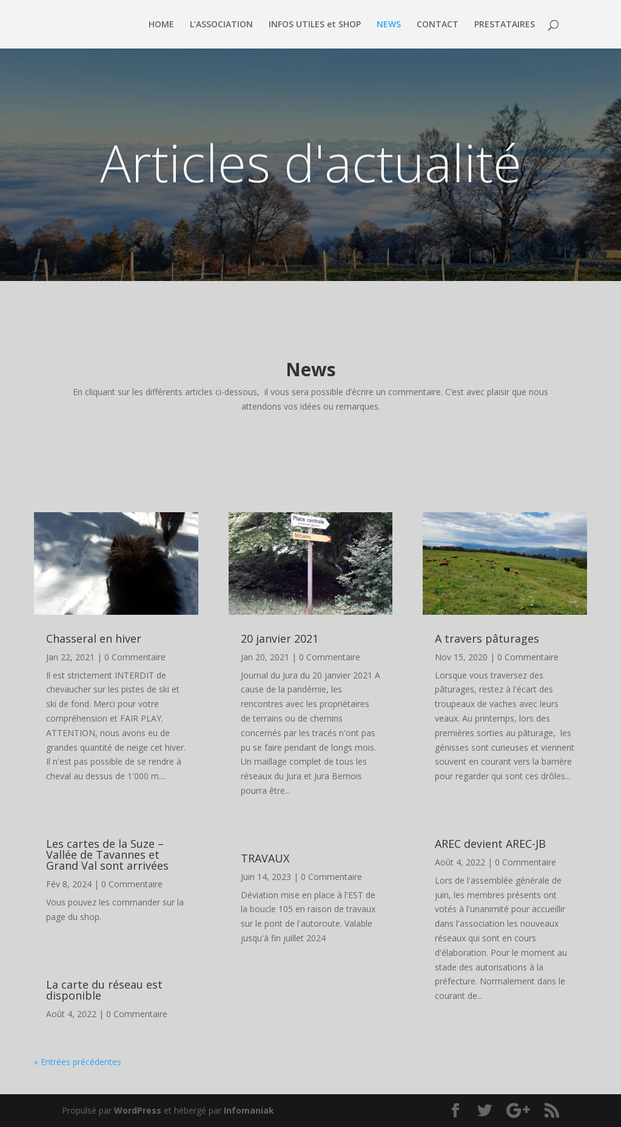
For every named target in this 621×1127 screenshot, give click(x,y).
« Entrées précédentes (77, 1062)
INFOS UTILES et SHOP (315, 25)
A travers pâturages (487, 638)
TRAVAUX (265, 858)
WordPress (137, 1110)
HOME (161, 25)
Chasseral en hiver (93, 638)
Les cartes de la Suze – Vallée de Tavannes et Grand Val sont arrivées (107, 854)
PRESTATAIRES (504, 25)
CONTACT (437, 25)
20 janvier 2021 (279, 638)
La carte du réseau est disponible (104, 990)
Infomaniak (249, 1110)
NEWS (389, 25)
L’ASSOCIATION (221, 25)
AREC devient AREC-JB (490, 843)
